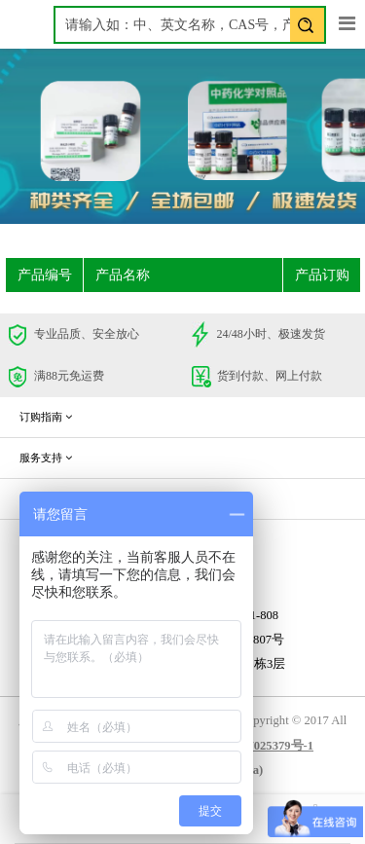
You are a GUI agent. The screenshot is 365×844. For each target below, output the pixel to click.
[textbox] (189, 25)
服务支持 (45, 457)
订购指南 (45, 416)
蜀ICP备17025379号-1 (254, 745)
